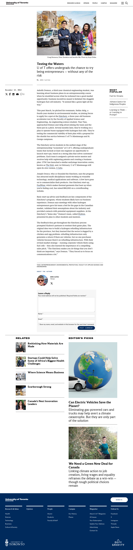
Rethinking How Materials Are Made (45, 345)
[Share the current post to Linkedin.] (13, 94)
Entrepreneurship (48, 265)
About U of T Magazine (98, 514)
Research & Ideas (73, 3)
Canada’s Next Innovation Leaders (43, 403)
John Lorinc (45, 80)
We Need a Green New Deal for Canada (91, 465)
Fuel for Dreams (116, 96)
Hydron (81, 214)
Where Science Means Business (46, 372)
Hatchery (63, 116)
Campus (104, 3)
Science (8, 517)
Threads (113, 524)
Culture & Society (11, 527)
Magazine (113, 3)
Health (7, 514)
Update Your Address (97, 524)
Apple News (115, 527)
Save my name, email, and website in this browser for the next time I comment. (67, 324)
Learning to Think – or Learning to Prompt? (118, 112)
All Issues (93, 517)
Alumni (49, 514)
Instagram (114, 520)
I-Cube (59, 168)
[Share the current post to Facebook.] (10, 94)
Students (50, 517)
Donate (119, 500)
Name (40, 314)
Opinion (86, 3)
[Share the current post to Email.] (17, 94)
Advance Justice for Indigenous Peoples (118, 103)
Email (40, 319)
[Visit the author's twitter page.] (51, 283)
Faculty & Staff (52, 520)
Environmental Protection (67, 265)
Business (8, 524)
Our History (73, 514)
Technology (9, 520)
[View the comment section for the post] (22, 94)
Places (71, 517)
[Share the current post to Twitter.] (6, 94)
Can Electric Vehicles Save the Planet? (90, 404)
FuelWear (41, 185)
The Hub (50, 165)
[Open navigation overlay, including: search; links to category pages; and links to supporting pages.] (124, 3)
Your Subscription (96, 520)
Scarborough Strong (39, 386)
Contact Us (93, 530)
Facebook (114, 514)
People (95, 3)
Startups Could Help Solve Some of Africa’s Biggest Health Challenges (46, 360)
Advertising (94, 527)
